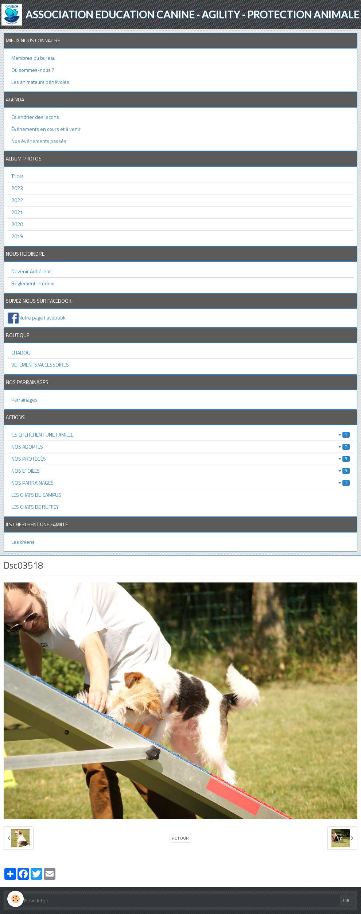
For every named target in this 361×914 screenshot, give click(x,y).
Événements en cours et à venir (46, 129)
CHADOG (20, 352)
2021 (17, 212)
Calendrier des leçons (35, 117)
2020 (17, 224)
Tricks (17, 176)
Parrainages (24, 399)
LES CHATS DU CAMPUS (36, 495)
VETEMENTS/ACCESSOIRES (40, 364)
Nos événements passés (38, 141)
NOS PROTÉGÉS (180, 458)
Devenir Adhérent (31, 271)
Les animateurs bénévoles (40, 82)
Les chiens (23, 542)
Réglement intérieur (33, 283)
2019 (17, 236)
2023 (17, 188)
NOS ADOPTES (180, 446)
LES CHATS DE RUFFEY (35, 507)
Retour (180, 838)
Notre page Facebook (42, 317)
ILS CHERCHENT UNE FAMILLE (180, 434)
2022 (17, 200)
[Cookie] (15, 899)
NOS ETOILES (180, 471)
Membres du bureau (33, 58)
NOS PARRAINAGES (180, 483)
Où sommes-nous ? (32, 70)
